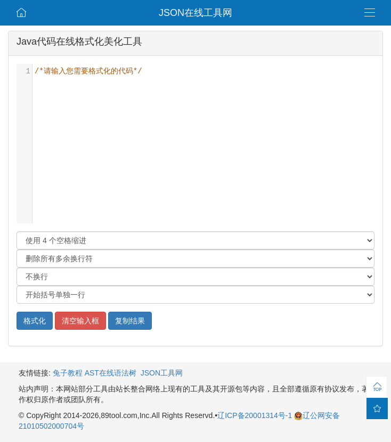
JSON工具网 (162, 373)
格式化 (34, 320)
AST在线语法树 (110, 373)
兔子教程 (68, 373)
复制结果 (130, 320)
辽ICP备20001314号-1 (255, 415)
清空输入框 (80, 320)
